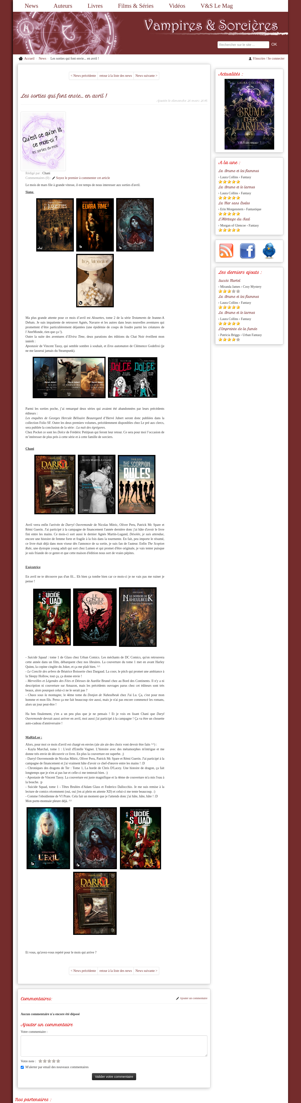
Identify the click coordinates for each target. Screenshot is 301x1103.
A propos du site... (149, 1069)
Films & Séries (136, 6)
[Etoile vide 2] (45, 1002)
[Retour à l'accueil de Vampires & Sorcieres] (56, 33)
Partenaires (171, 1069)
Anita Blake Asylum (31, 1052)
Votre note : (28, 1002)
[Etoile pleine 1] (220, 182)
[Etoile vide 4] (54, 1002)
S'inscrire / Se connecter (267, 58)
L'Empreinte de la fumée (237, 329)
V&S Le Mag (217, 6)
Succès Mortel (229, 281)
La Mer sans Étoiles (234, 203)
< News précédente (83, 75)
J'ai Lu (239, 1047)
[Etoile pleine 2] (225, 182)
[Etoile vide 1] (40, 1002)
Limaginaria (127, 1047)
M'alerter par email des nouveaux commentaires (55, 1008)
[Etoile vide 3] (49, 1002)
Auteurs (63, 6)
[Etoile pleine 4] (234, 182)
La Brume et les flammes (238, 171)
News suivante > (146, 75)
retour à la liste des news (115, 75)
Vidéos (177, 6)
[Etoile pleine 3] (229, 182)
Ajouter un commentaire (191, 939)
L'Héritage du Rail (234, 219)
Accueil (29, 58)
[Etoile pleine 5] (238, 182)
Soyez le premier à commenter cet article (124, 118)
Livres (95, 6)
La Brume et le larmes (236, 187)
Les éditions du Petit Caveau (179, 1047)
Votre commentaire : (34, 972)
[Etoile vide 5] (58, 1002)
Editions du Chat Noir (261, 1047)
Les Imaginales (148, 1047)
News (31, 6)
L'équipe (188, 1069)
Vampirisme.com (29, 1047)
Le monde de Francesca (216, 1047)
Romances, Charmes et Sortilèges (65, 1047)
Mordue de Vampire (103, 1047)
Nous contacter (123, 1069)
